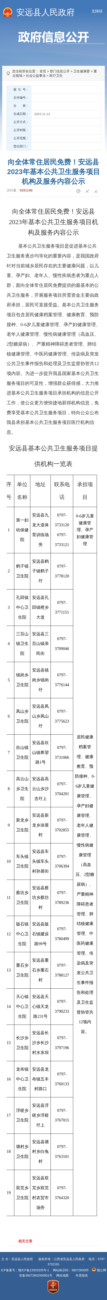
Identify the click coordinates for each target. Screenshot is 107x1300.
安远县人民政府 (45, 12)
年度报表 (82, 1275)
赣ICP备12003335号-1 (33, 1270)
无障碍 (97, 11)
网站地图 (62, 1275)
